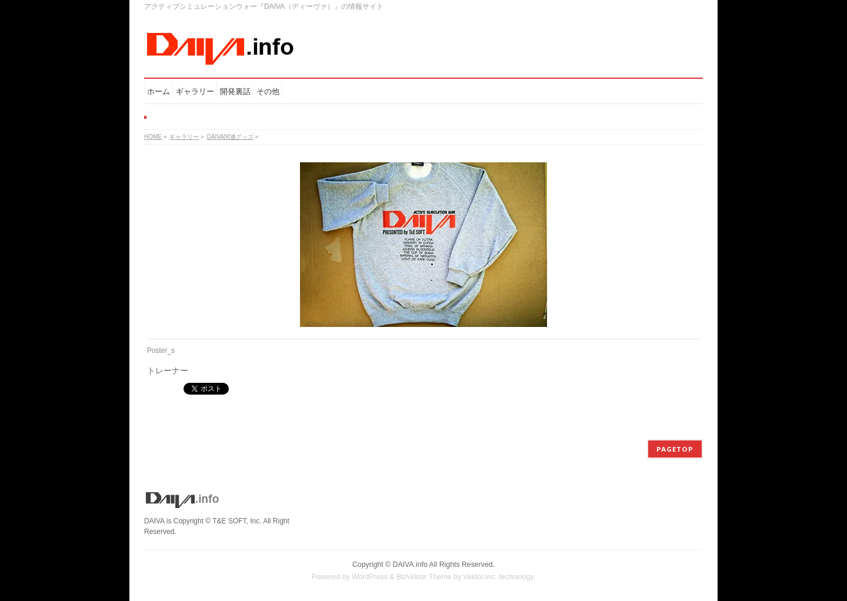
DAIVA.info (410, 564)
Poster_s (161, 350)
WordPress (370, 577)
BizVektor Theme (424, 577)
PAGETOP (674, 449)
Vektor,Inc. (480, 577)
